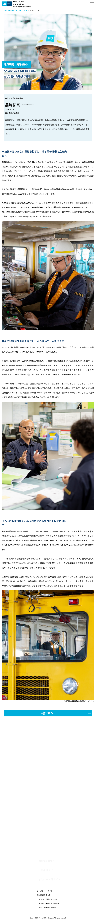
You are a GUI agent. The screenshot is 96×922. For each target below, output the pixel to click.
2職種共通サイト (48, 861)
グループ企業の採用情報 (46, 907)
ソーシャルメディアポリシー (48, 903)
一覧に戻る (46, 713)
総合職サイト (48, 870)
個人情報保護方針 (44, 895)
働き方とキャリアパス (28, 798)
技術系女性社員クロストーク (31, 803)
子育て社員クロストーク (29, 807)
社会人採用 (23, 834)
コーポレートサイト (44, 891)
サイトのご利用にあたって (47, 899)
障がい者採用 (24, 829)
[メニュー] (92, 4)
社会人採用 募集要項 (27, 839)
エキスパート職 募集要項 (29, 824)
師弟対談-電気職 (25, 817)
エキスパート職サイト (48, 879)
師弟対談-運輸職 (25, 812)
